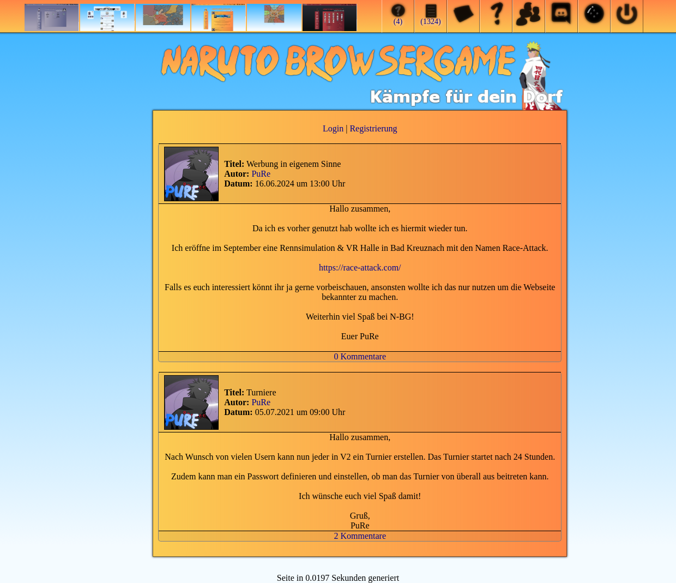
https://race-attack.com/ (360, 267)
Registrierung (373, 128)
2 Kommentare (360, 535)
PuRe (260, 173)
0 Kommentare (360, 356)
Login (333, 128)
